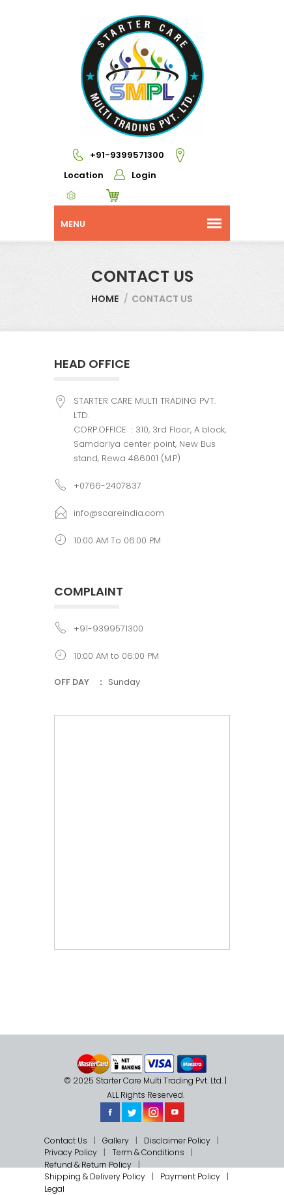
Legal (54, 1188)
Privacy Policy (70, 1152)
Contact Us (65, 1140)
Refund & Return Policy (88, 1164)
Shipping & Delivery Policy (94, 1176)
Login (131, 175)
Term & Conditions (148, 1152)
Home (105, 298)
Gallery (115, 1140)
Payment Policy (190, 1176)
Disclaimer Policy (177, 1140)
